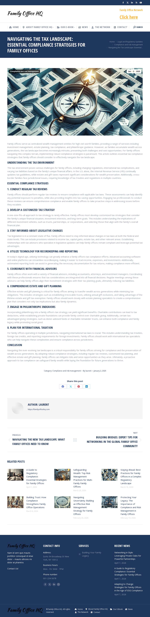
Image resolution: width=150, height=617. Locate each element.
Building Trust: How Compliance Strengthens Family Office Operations (36, 502)
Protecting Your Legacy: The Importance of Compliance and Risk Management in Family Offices (131, 505)
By (87, 371)
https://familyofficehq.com (39, 409)
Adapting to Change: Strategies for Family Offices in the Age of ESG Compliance (128, 587)
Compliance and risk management (24, 71)
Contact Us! (12, 568)
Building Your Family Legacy (91, 554)
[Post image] (15, 475)
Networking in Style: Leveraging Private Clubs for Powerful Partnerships (127, 555)
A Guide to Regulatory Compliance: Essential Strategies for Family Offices (36, 476)
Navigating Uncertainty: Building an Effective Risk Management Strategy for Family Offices (83, 505)
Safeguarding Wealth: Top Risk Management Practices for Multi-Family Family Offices (83, 478)
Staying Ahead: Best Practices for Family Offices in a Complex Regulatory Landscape (131, 476)
